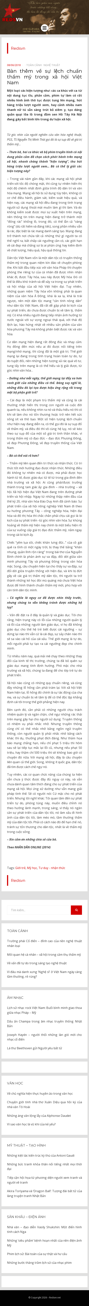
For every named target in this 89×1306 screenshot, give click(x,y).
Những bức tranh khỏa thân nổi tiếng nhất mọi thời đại (44, 1166)
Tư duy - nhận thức (51, 868)
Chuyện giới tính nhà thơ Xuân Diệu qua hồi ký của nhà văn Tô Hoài (44, 1104)
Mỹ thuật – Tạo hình (26, 1145)
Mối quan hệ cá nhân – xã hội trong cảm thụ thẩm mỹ (44, 955)
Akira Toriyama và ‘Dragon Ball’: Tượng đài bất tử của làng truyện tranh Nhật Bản (44, 1193)
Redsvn (18, 48)
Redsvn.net (55, 1297)
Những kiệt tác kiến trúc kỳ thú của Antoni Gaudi (40, 1155)
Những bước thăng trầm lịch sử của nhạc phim (39, 1263)
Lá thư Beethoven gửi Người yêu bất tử (34, 1048)
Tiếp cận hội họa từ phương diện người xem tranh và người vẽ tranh (44, 1180)
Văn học (15, 1083)
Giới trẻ (20, 868)
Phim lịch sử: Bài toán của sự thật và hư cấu (37, 1254)
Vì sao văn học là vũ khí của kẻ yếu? (31, 1124)
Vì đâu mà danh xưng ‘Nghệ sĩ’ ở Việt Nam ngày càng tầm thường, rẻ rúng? (44, 974)
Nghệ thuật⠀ (52, 65)
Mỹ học (32, 868)
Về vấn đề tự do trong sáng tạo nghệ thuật (37, 963)
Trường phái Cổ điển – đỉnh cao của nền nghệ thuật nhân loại (44, 943)
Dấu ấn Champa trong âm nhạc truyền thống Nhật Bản (44, 1023)
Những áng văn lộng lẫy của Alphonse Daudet (39, 1116)
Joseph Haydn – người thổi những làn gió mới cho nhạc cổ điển (44, 1037)
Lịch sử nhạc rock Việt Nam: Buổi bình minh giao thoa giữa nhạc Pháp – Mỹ (44, 1010)
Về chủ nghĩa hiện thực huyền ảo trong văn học (40, 1093)
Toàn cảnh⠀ (34, 65)
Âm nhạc (15, 998)
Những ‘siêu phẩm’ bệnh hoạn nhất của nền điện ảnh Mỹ (44, 1242)
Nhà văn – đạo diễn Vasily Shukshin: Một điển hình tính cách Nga (44, 1229)
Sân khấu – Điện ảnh (26, 1217)
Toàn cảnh (17, 931)
